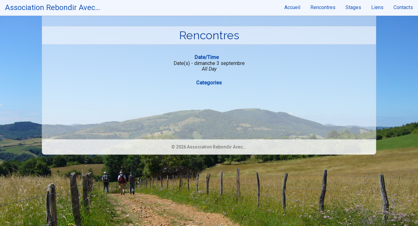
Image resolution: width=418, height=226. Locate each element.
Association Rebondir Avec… (52, 7)
